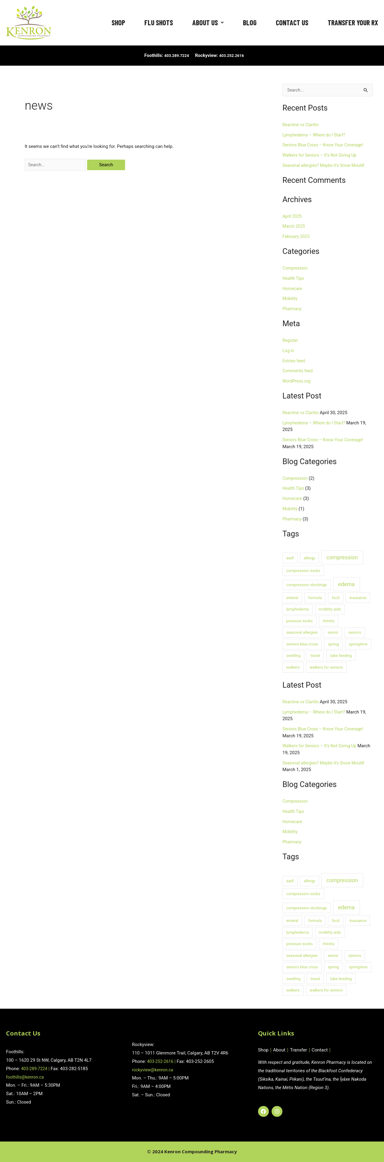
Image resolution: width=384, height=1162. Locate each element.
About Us (208, 22)
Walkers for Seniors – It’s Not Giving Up (321, 155)
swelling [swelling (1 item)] (293, 656)
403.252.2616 (233, 55)
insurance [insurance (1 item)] (357, 598)
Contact (322, 1050)
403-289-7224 (35, 1068)
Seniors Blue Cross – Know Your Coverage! (325, 145)
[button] (208, 22)
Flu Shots (158, 22)
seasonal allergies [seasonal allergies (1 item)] (302, 633)
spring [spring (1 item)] (333, 644)
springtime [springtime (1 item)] (358, 644)
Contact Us (292, 22)
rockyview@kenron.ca (154, 1070)
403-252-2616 (161, 1061)
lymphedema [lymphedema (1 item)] (297, 610)
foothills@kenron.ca (26, 1077)
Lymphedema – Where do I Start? (315, 135)
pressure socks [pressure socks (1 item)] (299, 621)
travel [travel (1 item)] (315, 656)
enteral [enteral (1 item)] (292, 598)
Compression (295, 268)
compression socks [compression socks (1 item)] (303, 571)
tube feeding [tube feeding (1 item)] (341, 656)
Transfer (300, 1050)
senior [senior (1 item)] (333, 633)
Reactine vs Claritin (301, 125)
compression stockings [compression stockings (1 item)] (306, 585)
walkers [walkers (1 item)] (293, 668)
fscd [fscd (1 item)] (335, 598)
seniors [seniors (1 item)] (354, 633)
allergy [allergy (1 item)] (309, 558)
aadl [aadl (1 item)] (290, 558)
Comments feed (298, 371)
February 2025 (296, 237)
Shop (118, 22)
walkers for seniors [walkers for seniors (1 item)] (326, 668)
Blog (250, 22)
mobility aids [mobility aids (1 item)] (330, 610)
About (280, 1050)
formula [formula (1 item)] (315, 598)
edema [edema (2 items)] (346, 585)
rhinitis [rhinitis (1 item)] (329, 621)
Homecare (292, 289)
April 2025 (292, 217)
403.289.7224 (174, 55)
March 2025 (294, 227)
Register (290, 341)
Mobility (290, 299)
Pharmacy (292, 309)
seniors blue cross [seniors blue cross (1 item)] (302, 644)
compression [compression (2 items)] (342, 558)
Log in (288, 351)
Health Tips (293, 279)
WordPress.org (297, 381)
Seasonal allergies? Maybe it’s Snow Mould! (326, 166)
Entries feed (294, 361)
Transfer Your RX (353, 22)
